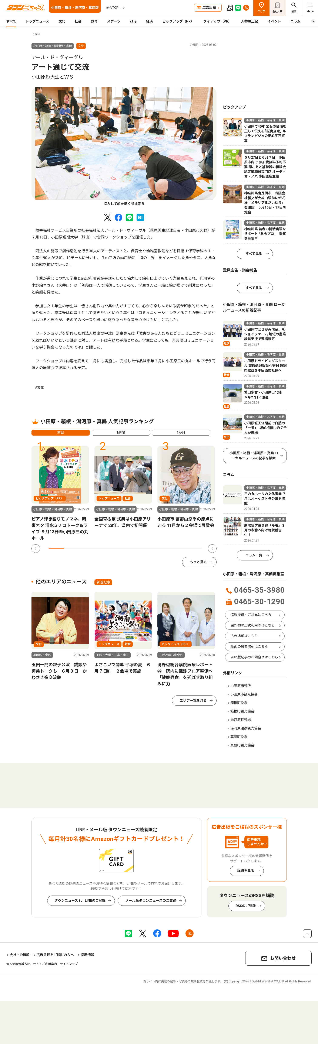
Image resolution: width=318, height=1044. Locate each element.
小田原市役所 (240, 686)
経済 (149, 21)
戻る (38, 34)
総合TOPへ (113, 7)
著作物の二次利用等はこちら (253, 625)
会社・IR (277, 11)
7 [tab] (148, 548)
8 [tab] (163, 548)
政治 (133, 21)
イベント (274, 21)
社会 (78, 21)
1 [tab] (56, 548)
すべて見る (253, 254)
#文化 (39, 387)
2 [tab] (71, 548)
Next (212, 548)
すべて (11, 21)
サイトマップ (69, 964)
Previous (35, 548)
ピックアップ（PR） (178, 21)
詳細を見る (245, 871)
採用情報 (87, 955)
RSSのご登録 (246, 906)
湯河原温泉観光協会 (245, 728)
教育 (94, 21)
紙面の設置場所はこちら (249, 647)
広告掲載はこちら (244, 636)
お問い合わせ (283, 958)
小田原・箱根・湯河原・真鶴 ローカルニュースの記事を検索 (254, 455)
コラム (295, 21)
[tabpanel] (124, 146)
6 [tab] (133, 548)
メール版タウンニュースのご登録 (150, 901)
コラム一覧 (253, 555)
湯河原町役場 (240, 720)
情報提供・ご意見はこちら (251, 615)
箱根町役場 (238, 703)
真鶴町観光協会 (242, 745)
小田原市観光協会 (244, 694)
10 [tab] (194, 548)
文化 (61, 21)
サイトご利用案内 (45, 964)
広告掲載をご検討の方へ (55, 955)
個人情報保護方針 (18, 964)
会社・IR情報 (20, 955)
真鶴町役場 (238, 737)
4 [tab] (102, 548)
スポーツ (114, 21)
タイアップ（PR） (217, 21)
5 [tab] (117, 548)
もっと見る (198, 562)
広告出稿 (209, 8)
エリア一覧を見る (193, 700)
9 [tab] (179, 548)
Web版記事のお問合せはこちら (254, 657)
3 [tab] (86, 548)
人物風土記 (249, 21)
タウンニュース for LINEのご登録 (80, 901)
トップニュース (37, 21)
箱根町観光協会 (242, 711)
